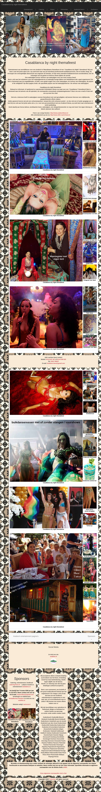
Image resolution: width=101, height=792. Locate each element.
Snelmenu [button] (94, 9)
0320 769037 (55, 361)
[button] (26, 637)
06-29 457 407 (50, 359)
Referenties (64, 9)
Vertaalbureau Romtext (16, 698)
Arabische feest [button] (79, 9)
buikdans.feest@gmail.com (56, 363)
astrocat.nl (27, 704)
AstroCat (52, 779)
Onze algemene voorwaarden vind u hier (53, 773)
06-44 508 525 (61, 359)
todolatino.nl (26, 686)
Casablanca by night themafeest (14, 5)
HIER (65, 767)
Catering (41, 9)
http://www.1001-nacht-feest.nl (60, 115)
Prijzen (52, 9)
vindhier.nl (53, 656)
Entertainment (28, 9)
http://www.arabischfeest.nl (59, 113)
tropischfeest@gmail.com (25, 694)
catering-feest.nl (14, 684)
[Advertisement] (50, 787)
